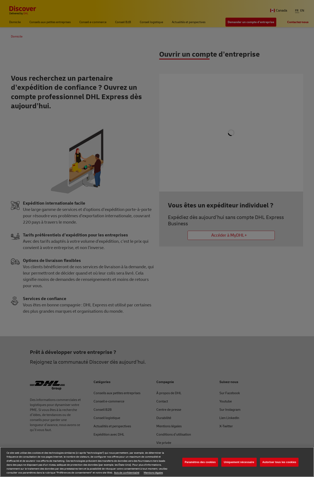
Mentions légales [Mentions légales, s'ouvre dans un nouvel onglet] (153, 472)
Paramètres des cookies (200, 462)
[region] (157, 462)
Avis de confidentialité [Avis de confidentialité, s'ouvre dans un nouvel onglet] (126, 472)
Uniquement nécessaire (239, 462)
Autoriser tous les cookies (279, 462)
